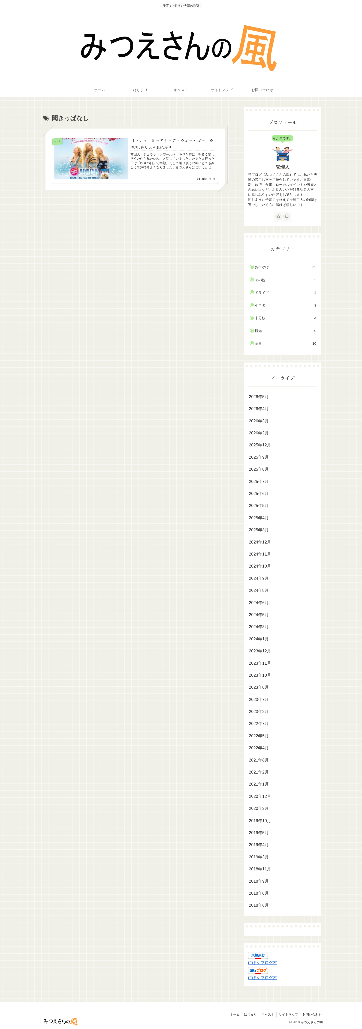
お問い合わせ (312, 1014)
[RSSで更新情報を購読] (287, 217)
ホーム (233, 1014)
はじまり (248, 1014)
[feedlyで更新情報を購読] (279, 217)
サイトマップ (287, 1014)
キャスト (266, 1014)
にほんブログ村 (262, 962)
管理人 (283, 166)
